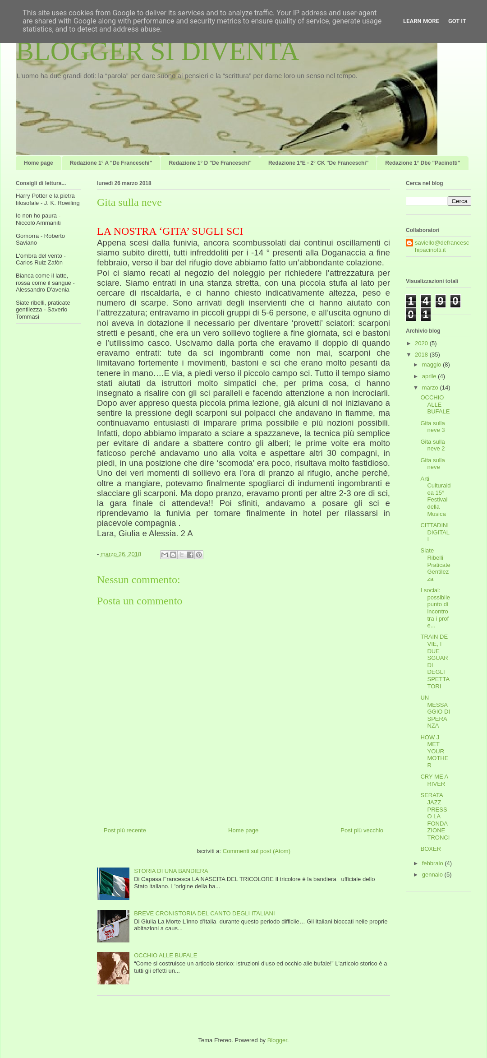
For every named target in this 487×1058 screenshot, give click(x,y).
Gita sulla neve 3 (432, 427)
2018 (422, 354)
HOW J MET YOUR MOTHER (434, 751)
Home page (38, 163)
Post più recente (125, 830)
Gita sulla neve (432, 464)
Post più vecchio (361, 830)
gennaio (433, 874)
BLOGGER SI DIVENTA (157, 51)
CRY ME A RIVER (434, 780)
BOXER (430, 848)
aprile (430, 376)
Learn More (421, 21)
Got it (457, 21)
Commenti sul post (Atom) (256, 851)
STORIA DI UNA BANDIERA (171, 871)
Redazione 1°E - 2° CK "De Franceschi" (318, 163)
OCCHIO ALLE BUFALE (165, 955)
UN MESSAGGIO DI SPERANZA (435, 711)
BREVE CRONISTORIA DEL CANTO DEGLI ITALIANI (204, 913)
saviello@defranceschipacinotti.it (442, 246)
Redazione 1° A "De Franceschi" (111, 163)
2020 (422, 343)
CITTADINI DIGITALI (435, 532)
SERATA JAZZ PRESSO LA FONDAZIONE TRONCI (435, 816)
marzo (431, 387)
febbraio (433, 863)
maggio (432, 364)
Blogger (277, 1040)
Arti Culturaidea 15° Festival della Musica (435, 496)
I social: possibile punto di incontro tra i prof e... (435, 608)
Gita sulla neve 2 (432, 445)
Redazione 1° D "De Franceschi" (210, 163)
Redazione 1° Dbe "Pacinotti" (422, 163)
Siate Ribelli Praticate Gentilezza (435, 564)
